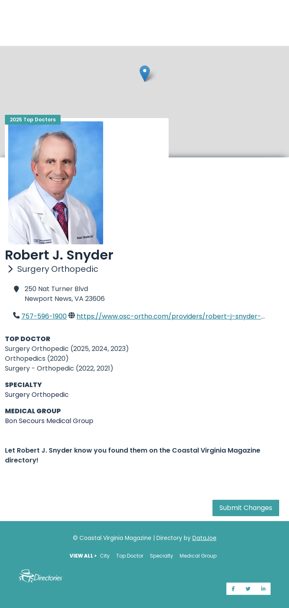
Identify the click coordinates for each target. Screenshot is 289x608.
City (105, 555)
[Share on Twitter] (248, 589)
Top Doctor (129, 555)
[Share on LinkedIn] (263, 589)
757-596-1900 (44, 316)
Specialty (161, 555)
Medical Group (198, 555)
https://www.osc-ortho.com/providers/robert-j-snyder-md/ (176, 316)
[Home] (144, 5)
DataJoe (204, 538)
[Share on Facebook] (233, 589)
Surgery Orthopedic (37, 394)
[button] (145, 73)
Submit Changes (245, 507)
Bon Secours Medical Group (49, 421)
